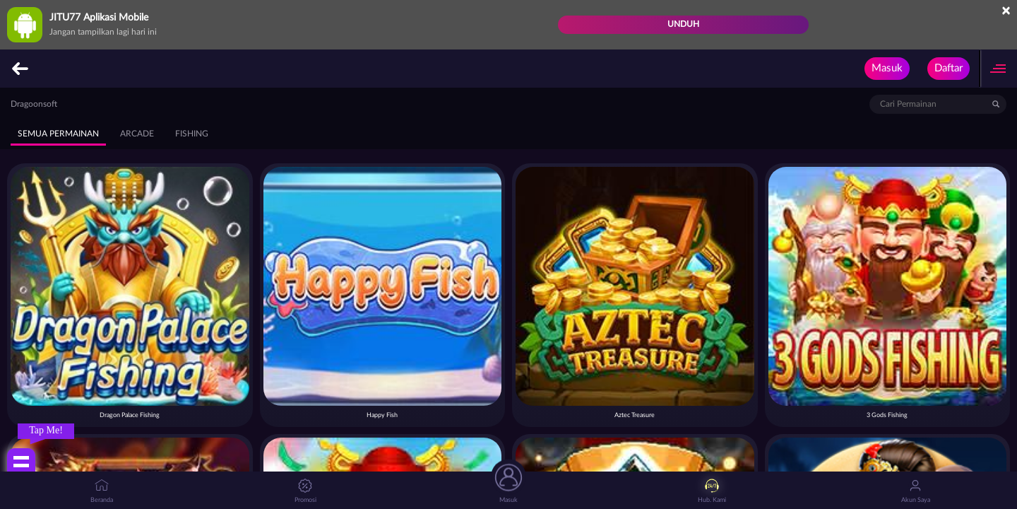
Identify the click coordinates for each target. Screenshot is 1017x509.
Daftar (948, 68)
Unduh (683, 24)
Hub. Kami (712, 491)
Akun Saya (915, 491)
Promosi (305, 491)
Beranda (101, 491)
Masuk (887, 68)
